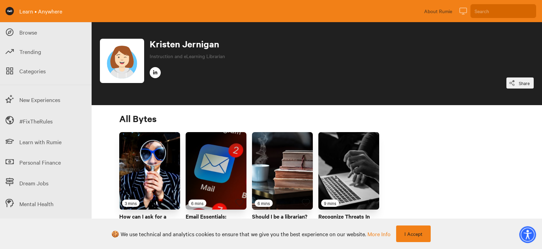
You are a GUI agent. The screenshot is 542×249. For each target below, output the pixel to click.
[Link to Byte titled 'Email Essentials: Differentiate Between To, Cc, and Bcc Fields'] (216, 171)
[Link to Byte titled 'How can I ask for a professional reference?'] (149, 171)
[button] (527, 234)
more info (379, 234)
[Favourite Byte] (173, 203)
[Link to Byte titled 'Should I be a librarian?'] (282, 171)
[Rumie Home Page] (10, 11)
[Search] (503, 11)
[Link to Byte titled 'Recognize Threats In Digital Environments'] (348, 171)
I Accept (413, 233)
